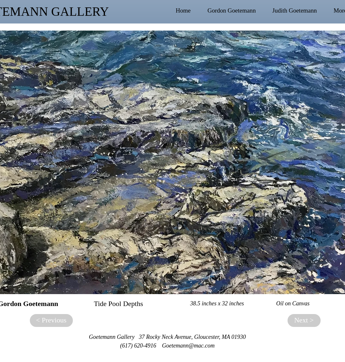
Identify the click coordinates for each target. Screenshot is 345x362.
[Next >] (304, 320)
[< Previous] (51, 320)
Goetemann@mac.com (188, 345)
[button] (236, 10)
